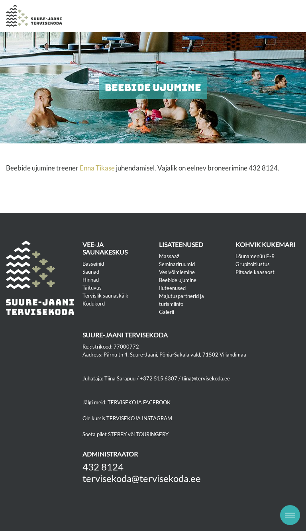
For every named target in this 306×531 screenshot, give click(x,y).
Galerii (166, 312)
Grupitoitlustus (252, 264)
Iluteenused (172, 288)
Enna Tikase (97, 168)
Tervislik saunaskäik (105, 295)
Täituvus (92, 287)
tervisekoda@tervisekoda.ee (141, 478)
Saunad (90, 271)
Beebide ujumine (177, 280)
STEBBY (117, 434)
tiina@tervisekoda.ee (206, 378)
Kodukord (93, 303)
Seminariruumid (177, 264)
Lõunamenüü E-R (255, 256)
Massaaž (169, 256)
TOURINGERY (152, 434)
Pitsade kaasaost (255, 272)
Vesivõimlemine (177, 272)
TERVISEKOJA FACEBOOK (139, 402)
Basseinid (93, 264)
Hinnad (90, 279)
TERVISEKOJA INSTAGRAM (139, 418)
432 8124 (103, 466)
